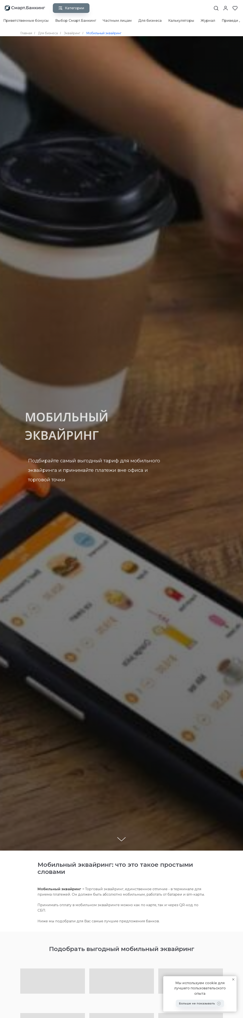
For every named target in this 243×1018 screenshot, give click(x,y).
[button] (216, 8)
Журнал (208, 21)
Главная (26, 33)
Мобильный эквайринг (103, 33)
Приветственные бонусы (26, 21)
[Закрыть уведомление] (233, 979)
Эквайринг (72, 33)
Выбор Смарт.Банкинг (75, 21)
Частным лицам (117, 21)
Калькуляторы (181, 21)
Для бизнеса (150, 21)
